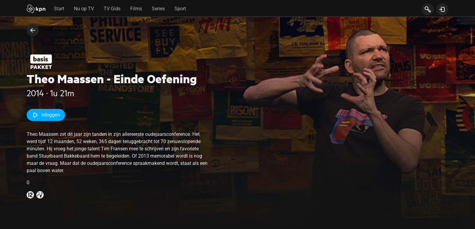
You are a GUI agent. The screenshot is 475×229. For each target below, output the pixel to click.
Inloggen (46, 115)
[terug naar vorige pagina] (33, 30)
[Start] (36, 9)
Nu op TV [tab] (84, 8)
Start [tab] (59, 8)
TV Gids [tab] (112, 8)
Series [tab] (158, 8)
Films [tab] (136, 8)
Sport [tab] (180, 8)
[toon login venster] (442, 9)
